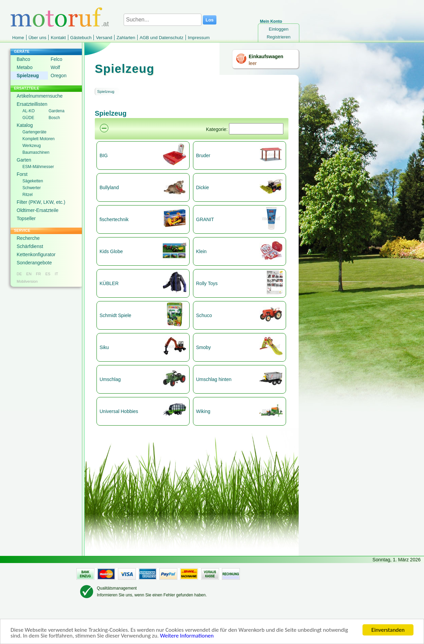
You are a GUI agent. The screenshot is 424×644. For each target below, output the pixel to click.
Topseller (26, 218)
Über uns (38, 37)
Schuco (204, 315)
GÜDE (28, 117)
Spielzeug (28, 75)
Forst (22, 174)
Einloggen (278, 29)
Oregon (59, 75)
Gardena (57, 111)
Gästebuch (81, 37)
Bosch (54, 117)
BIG (104, 155)
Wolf (55, 67)
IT (56, 274)
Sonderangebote (34, 262)
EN (28, 274)
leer (253, 63)
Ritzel (27, 194)
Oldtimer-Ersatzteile (37, 210)
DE (19, 274)
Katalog (25, 125)
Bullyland (109, 187)
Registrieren (278, 36)
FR (38, 274)
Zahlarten (126, 37)
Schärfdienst (30, 246)
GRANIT (205, 219)
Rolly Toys (207, 283)
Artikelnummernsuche (40, 96)
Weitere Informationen (187, 636)
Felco (56, 59)
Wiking (203, 411)
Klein (201, 251)
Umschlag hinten (213, 379)
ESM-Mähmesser (38, 166)
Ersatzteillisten (32, 104)
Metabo (25, 67)
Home (18, 37)
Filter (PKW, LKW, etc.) (41, 202)
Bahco (23, 59)
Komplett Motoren (38, 138)
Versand (104, 37)
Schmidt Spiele (115, 315)
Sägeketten (32, 181)
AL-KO (28, 111)
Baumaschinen (35, 152)
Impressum (199, 37)
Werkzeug (31, 145)
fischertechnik (114, 219)
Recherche (28, 238)
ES (47, 274)
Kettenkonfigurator (36, 254)
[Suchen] (256, 128)
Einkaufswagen (266, 56)
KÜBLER (109, 283)
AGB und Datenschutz (161, 37)
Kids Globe (111, 251)
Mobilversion (27, 281)
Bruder (203, 155)
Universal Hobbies (119, 411)
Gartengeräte (34, 132)
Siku (104, 347)
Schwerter (31, 187)
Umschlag (110, 379)
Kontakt (58, 37)
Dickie (202, 187)
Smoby (203, 347)
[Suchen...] (162, 20)
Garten (24, 160)
